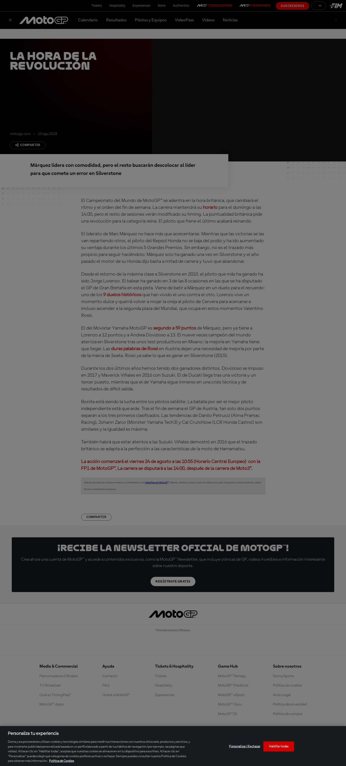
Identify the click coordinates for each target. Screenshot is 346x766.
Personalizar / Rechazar (244, 746)
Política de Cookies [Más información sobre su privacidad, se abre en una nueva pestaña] (61, 761)
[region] (173, 746)
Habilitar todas (278, 746)
